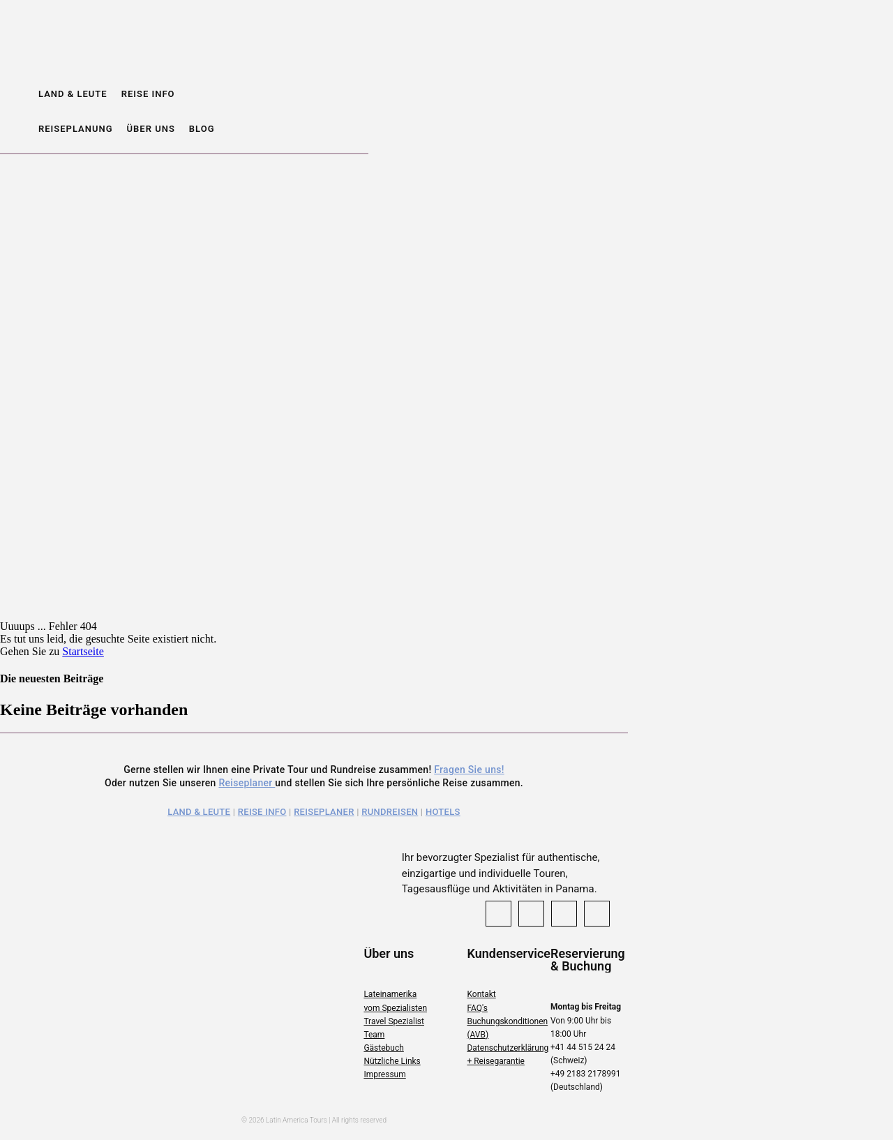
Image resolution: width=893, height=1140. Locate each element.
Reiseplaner (246, 782)
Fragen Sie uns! (469, 769)
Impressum (384, 1074)
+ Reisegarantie (495, 1061)
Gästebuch (383, 1048)
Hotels (443, 812)
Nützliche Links (391, 1061)
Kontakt (481, 994)
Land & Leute (198, 812)
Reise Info (262, 812)
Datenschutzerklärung (507, 1048)
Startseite (83, 651)
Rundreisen (389, 812)
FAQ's (477, 1008)
